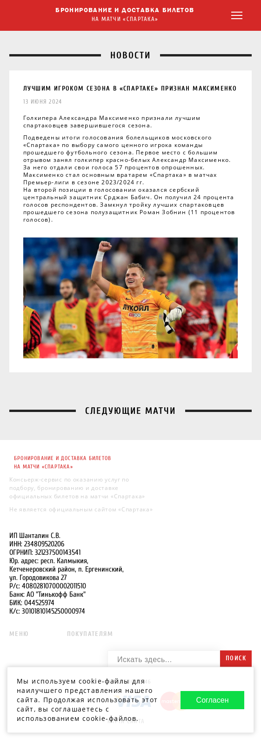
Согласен (212, 700)
